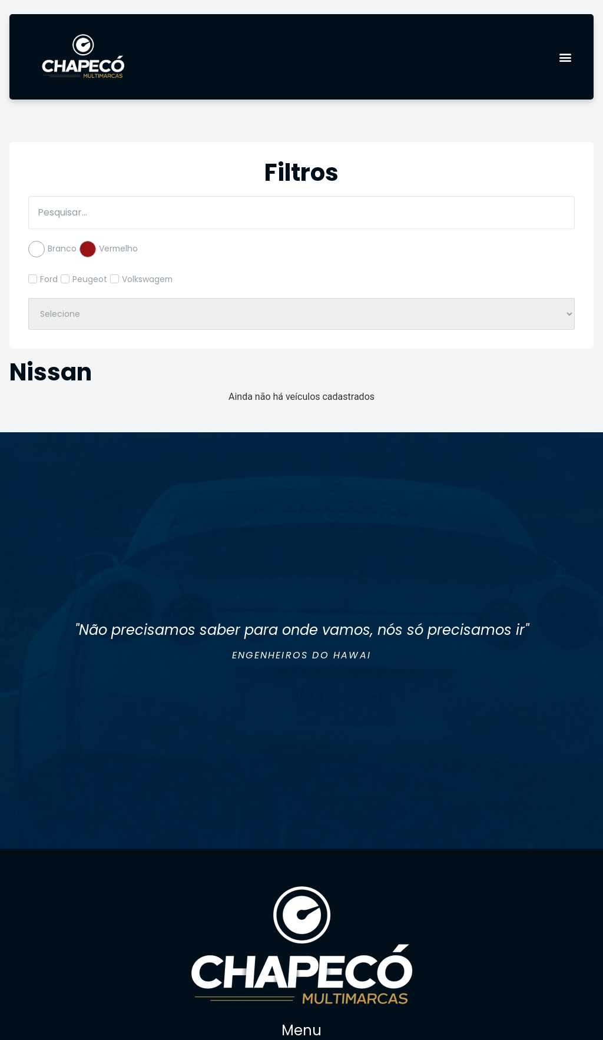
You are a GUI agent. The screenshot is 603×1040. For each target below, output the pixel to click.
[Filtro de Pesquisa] (301, 212)
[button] (565, 57)
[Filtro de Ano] (301, 314)
